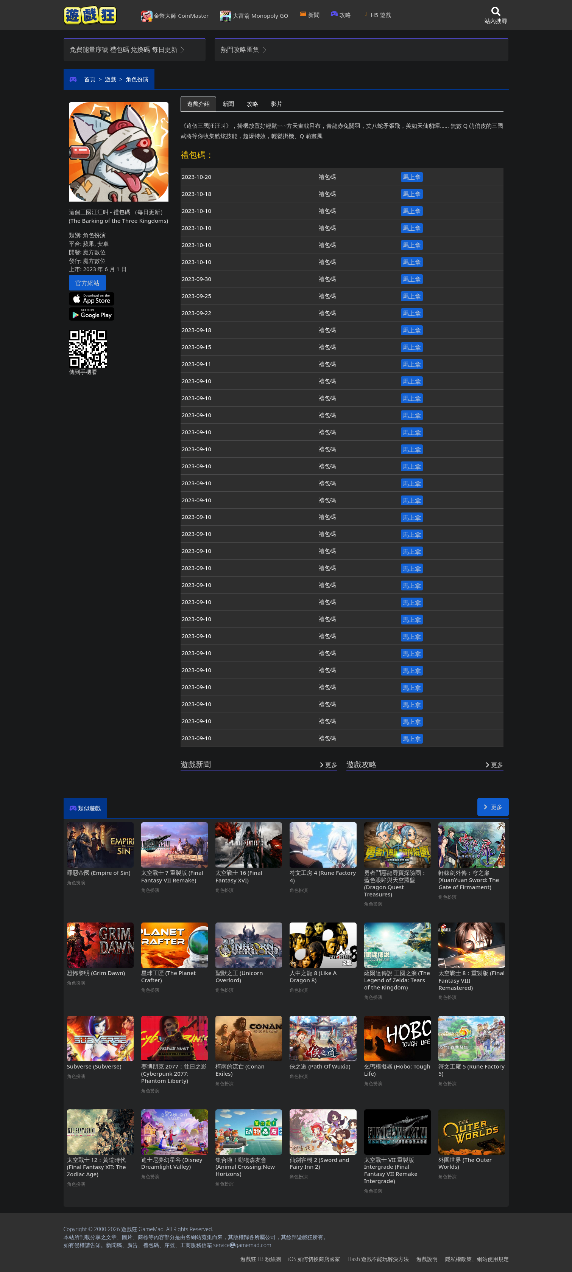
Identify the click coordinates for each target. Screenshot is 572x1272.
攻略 (341, 15)
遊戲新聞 (196, 764)
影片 (276, 103)
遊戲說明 (427, 1259)
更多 (493, 807)
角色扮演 (137, 79)
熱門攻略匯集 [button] (244, 49)
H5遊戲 (376, 15)
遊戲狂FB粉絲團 (260, 1259)
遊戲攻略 (361, 764)
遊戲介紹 (198, 103)
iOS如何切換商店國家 (314, 1259)
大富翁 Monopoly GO (254, 16)
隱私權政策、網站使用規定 (477, 1259)
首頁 (89, 79)
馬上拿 (412, 177)
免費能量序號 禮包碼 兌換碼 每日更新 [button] (128, 49)
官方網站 (87, 283)
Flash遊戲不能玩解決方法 (378, 1259)
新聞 (309, 15)
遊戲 (110, 79)
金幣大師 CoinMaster (175, 16)
